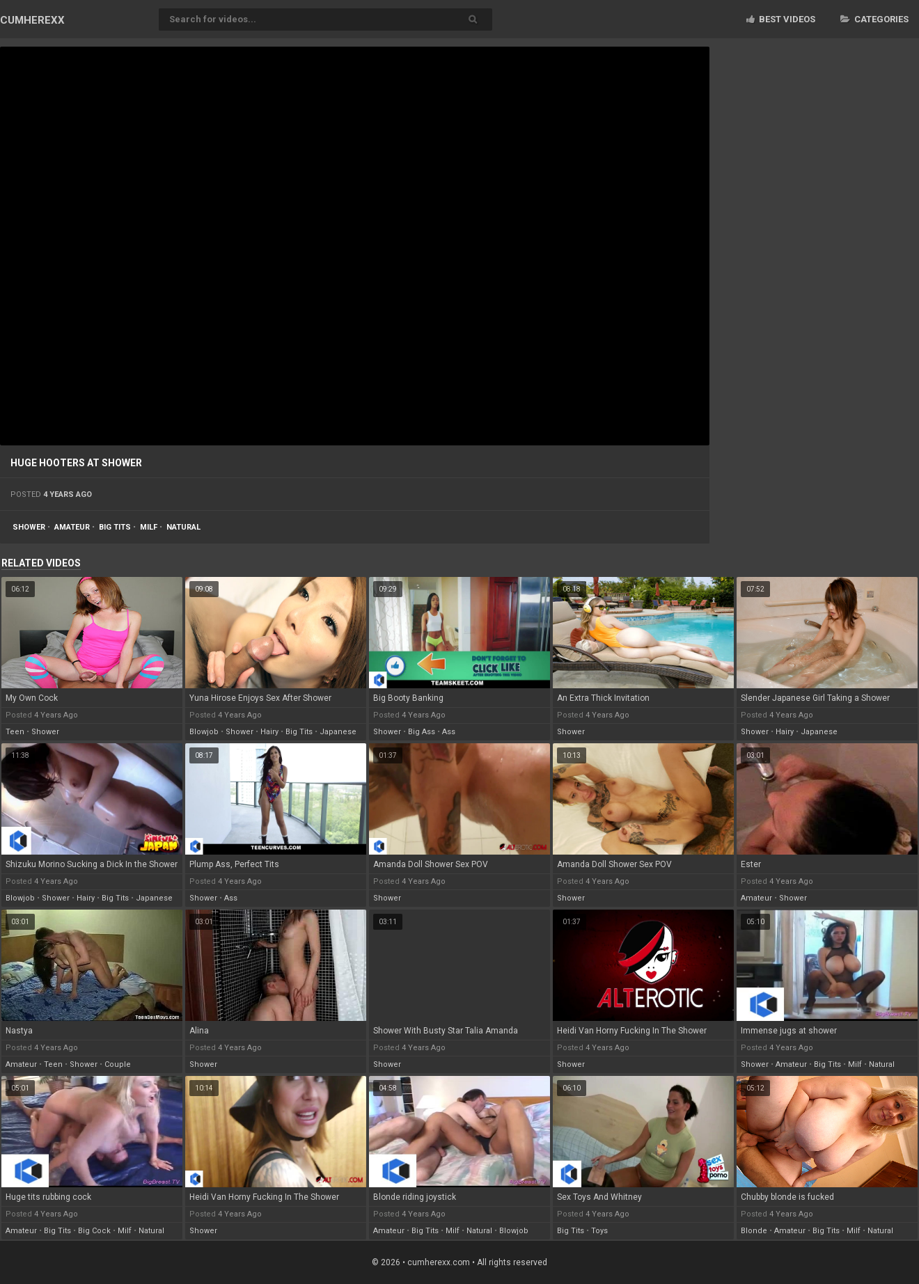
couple (117, 1064)
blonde (754, 1230)
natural (183, 527)
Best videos (780, 19)
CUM (32, 20)
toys (599, 1230)
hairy (269, 731)
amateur (72, 527)
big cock (94, 1230)
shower (29, 527)
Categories (874, 19)
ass (448, 731)
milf (148, 527)
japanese (338, 731)
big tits (115, 527)
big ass (421, 731)
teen (15, 731)
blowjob (204, 731)
